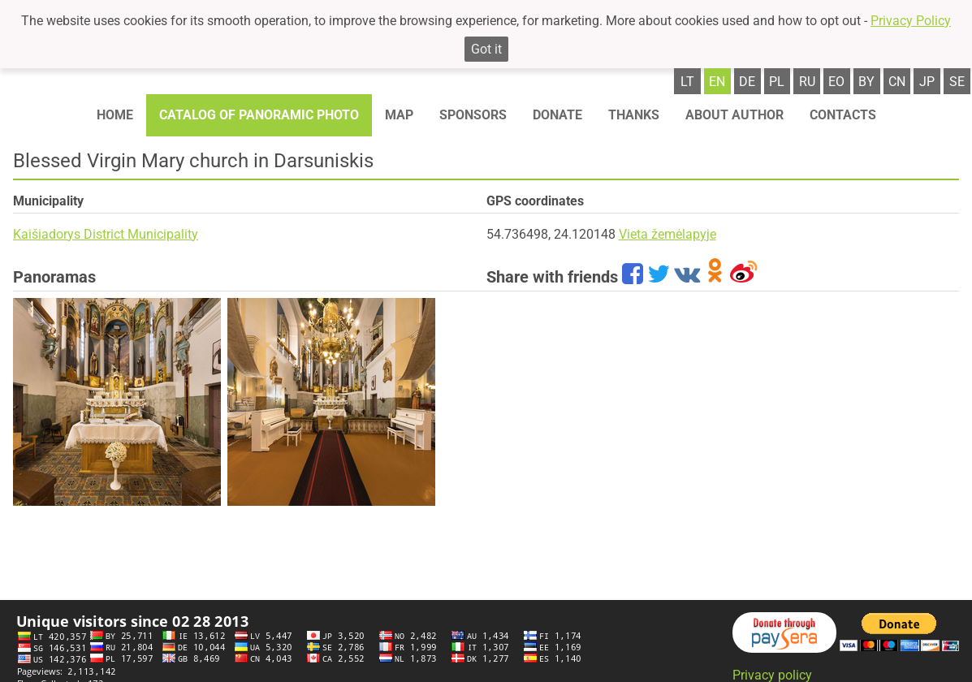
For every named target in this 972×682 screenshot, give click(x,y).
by (866, 81)
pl (776, 81)
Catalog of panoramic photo (259, 115)
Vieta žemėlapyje (667, 234)
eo (836, 81)
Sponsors (473, 115)
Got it (486, 49)
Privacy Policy (910, 20)
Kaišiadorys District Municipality (105, 234)
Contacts (843, 115)
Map (399, 115)
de (747, 81)
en (717, 81)
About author (734, 115)
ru (807, 81)
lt (687, 81)
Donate (557, 115)
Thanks (633, 115)
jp (927, 81)
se (957, 81)
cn (896, 81)
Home (115, 115)
